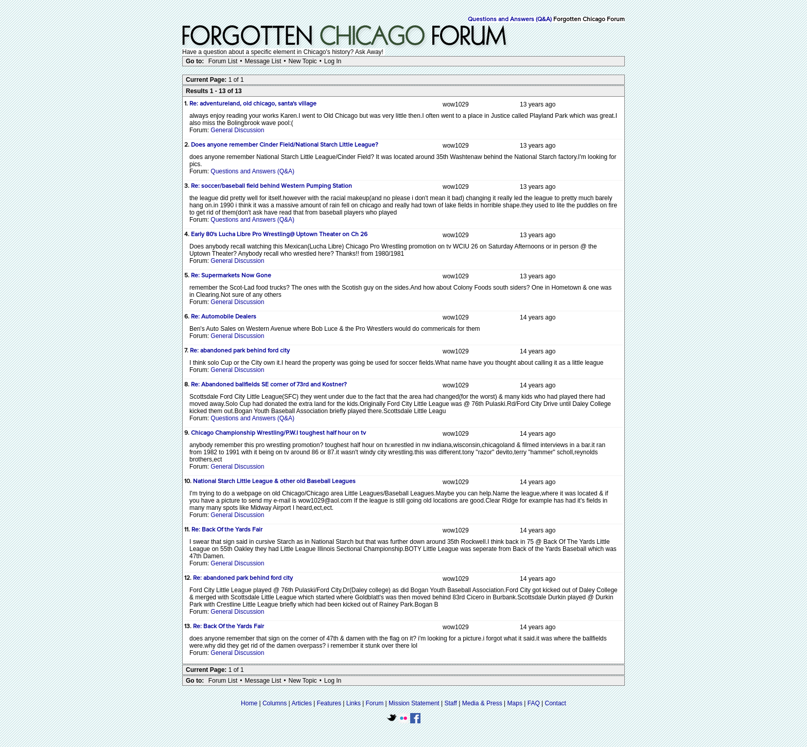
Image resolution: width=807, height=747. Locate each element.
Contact (555, 703)
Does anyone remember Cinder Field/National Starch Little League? (284, 145)
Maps (514, 703)
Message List (263, 61)
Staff (450, 703)
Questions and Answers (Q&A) (510, 19)
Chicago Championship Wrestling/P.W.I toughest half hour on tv (278, 433)
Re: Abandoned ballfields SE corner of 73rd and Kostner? (269, 385)
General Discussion (237, 130)
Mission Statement (414, 703)
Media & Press (482, 703)
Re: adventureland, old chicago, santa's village (253, 104)
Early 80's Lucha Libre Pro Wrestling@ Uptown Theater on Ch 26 (279, 235)
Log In (332, 61)
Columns (274, 703)
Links (353, 703)
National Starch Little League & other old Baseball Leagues (274, 481)
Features (329, 703)
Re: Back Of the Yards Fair (226, 530)
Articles (301, 703)
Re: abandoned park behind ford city (240, 351)
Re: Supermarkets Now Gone (231, 276)
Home (249, 703)
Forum (375, 703)
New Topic (302, 61)
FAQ (534, 703)
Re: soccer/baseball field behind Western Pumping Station (271, 186)
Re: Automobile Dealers (223, 317)
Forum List (223, 61)
